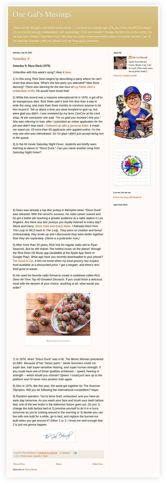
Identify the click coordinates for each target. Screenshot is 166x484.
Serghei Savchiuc (57, 341)
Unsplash (67, 341)
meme (29, 456)
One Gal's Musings (42, 14)
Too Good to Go (23, 260)
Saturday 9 (21, 58)
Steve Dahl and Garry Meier (53, 226)
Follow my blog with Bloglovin (127, 197)
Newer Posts (19, 464)
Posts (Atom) (31, 469)
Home (58, 464)
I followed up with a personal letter (66, 125)
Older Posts (98, 464)
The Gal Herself (139, 57)
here (68, 72)
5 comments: (65, 453)
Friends (23, 456)
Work (45, 456)
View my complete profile (125, 75)
